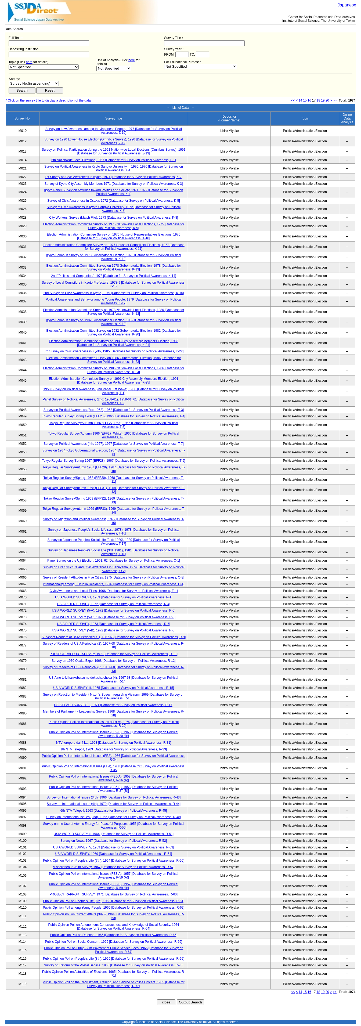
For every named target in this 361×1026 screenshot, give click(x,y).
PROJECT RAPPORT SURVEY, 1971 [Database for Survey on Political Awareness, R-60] (114, 894)
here (29, 62)
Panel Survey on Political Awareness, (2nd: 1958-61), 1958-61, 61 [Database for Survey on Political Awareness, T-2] (114, 401)
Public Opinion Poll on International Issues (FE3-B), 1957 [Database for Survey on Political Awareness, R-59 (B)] (113, 886)
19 (322, 100)
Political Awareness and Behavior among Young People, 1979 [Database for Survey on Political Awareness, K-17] (113, 301)
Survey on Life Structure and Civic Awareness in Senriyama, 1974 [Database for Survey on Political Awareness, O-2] (113, 569)
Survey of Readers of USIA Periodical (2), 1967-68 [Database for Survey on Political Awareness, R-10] (114, 645)
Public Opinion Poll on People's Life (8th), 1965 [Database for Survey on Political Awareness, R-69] (113, 958)
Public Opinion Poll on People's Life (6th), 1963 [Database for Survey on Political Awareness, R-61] (113, 901)
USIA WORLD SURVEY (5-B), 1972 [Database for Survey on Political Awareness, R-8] (113, 630)
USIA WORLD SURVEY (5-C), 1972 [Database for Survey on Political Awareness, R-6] (113, 617)
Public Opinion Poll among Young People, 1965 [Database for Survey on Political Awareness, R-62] (114, 907)
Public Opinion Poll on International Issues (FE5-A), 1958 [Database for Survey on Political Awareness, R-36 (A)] (113, 778)
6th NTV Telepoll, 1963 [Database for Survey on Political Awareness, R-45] (113, 810)
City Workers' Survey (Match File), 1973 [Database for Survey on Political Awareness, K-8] (113, 217)
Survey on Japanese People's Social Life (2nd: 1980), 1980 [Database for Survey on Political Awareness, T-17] (114, 541)
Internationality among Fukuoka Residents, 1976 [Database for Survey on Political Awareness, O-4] (114, 584)
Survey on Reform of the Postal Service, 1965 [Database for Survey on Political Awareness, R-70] (113, 965)
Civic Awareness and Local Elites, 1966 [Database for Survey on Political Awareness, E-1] (113, 591)
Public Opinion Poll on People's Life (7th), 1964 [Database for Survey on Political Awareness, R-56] (113, 860)
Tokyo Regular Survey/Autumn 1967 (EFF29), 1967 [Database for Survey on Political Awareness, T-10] (113, 469)
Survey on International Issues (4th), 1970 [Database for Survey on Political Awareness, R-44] (113, 804)
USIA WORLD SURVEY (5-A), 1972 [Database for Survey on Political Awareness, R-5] (113, 610)
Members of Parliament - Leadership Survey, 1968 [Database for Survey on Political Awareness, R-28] (113, 713)
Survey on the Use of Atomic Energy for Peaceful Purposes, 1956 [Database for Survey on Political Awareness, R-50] (113, 825)
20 (327, 100)
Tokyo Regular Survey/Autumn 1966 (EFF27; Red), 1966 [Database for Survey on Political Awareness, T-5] (113, 425)
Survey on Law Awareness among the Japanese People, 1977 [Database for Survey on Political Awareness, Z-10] (113, 131)
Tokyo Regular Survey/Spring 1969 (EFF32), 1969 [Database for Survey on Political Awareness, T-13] (114, 500)
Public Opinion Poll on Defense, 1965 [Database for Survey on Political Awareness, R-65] (113, 935)
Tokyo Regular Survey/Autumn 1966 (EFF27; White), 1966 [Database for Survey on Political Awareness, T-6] (113, 435)
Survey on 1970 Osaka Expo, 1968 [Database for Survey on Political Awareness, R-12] (113, 661)
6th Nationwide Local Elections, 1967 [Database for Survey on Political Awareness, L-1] (113, 160)
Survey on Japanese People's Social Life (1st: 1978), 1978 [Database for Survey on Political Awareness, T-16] (113, 531)
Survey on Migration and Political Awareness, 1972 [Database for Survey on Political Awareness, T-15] (113, 521)
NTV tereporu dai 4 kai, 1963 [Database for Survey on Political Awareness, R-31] (113, 743)
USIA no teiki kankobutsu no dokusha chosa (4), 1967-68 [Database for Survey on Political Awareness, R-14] (113, 679)
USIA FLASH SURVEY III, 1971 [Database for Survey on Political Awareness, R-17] (113, 705)
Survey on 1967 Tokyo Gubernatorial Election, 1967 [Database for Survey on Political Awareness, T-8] (113, 452)
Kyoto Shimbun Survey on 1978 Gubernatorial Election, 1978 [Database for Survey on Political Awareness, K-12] (113, 257)
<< (293, 100)
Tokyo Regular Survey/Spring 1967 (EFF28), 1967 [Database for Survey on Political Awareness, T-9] (113, 461)
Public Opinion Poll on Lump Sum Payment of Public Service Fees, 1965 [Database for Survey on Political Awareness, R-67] (113, 950)
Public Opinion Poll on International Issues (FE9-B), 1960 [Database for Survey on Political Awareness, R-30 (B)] (113, 734)
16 (309, 100)
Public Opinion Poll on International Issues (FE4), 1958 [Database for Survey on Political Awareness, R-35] (113, 768)
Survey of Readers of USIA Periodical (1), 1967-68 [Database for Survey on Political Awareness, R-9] (114, 637)
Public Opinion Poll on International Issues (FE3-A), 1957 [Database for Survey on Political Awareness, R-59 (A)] (113, 875)
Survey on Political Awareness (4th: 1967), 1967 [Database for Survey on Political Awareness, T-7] (114, 444)
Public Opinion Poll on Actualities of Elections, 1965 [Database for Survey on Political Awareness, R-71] (113, 973)
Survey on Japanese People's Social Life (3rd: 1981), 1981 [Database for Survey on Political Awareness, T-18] (113, 552)
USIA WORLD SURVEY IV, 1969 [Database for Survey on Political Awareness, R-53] (113, 847)
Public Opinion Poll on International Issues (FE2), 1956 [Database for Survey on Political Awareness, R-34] (113, 757)
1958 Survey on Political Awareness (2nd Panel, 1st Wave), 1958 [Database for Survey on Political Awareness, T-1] (113, 391)
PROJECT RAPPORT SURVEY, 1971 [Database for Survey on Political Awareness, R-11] (114, 654)
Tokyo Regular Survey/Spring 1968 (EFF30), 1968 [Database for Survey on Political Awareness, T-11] (114, 479)
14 (300, 100)
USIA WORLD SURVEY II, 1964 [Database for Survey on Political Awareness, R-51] (114, 834)
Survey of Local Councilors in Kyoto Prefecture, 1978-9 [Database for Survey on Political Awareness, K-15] (114, 284)
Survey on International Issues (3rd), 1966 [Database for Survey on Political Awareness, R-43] (114, 797)
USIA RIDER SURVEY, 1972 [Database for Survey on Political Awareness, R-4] (113, 604)
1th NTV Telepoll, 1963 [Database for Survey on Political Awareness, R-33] (113, 749)
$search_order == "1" (34, 83)
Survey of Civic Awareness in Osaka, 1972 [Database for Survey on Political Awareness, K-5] (113, 201)
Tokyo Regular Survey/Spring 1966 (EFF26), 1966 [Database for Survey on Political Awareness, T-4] (113, 416)
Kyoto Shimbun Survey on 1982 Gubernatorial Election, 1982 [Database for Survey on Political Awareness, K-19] (113, 322)
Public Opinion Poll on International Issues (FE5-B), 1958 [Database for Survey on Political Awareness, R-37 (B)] (113, 789)
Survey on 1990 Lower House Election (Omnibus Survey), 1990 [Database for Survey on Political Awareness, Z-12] (114, 141)
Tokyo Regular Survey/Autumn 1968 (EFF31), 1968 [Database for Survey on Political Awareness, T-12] (113, 490)
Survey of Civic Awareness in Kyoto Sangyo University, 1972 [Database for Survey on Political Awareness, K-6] (113, 209)
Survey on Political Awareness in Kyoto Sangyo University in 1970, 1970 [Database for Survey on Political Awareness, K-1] (113, 168)
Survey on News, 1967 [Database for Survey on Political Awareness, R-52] (113, 841)
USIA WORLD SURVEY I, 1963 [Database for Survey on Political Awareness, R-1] (113, 597)
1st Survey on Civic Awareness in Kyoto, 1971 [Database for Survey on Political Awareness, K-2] (114, 177)
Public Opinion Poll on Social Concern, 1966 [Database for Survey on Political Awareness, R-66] (113, 942)
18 (318, 100)
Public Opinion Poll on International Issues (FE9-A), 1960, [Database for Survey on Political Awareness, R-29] (114, 724)
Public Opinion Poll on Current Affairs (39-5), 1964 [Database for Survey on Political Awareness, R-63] (113, 916)
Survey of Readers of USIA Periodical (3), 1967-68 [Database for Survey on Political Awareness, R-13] (114, 669)
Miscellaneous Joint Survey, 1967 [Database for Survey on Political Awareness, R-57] (113, 867)
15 (304, 100)
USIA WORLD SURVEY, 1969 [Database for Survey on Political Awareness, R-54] (113, 854)
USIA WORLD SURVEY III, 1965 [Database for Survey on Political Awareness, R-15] (113, 688)
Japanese (347, 5)
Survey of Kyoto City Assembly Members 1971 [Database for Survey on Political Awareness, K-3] (114, 184)
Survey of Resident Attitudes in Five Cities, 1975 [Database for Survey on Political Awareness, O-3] (113, 577)
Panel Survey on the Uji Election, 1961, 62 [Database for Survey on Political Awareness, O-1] (113, 560)
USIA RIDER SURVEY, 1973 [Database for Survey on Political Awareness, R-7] (113, 624)
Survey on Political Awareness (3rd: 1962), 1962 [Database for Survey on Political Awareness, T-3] (114, 410)
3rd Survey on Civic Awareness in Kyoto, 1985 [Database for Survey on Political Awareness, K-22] (114, 351)
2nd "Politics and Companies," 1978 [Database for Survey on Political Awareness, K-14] (113, 276)
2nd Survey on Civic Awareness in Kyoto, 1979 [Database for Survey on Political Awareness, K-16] (113, 293)
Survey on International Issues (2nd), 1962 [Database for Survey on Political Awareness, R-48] (113, 817)
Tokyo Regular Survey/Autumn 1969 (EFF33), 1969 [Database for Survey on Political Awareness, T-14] (113, 510)
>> (335, 100)
